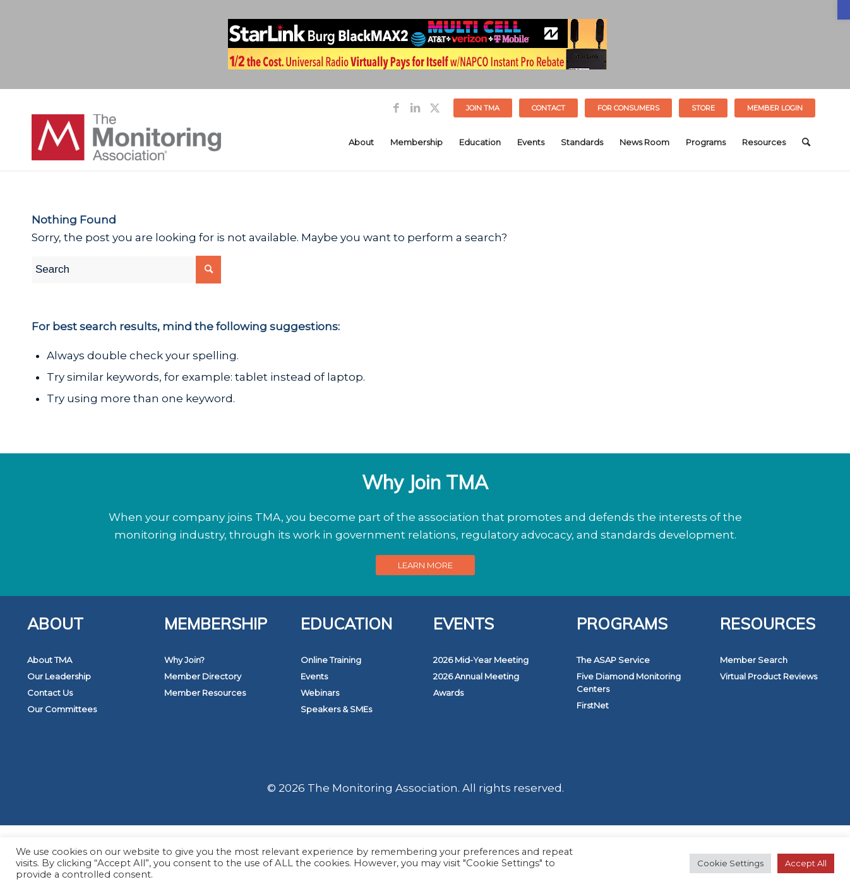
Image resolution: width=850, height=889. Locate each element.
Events (314, 676)
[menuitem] (483, 107)
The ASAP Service (613, 660)
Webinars (320, 693)
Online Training (331, 660)
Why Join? (184, 660)
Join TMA (483, 108)
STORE (703, 108)
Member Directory (202, 676)
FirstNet (593, 705)
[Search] (806, 142)
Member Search (753, 660)
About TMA (49, 660)
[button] (843, 10)
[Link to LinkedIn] (415, 107)
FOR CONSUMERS (628, 108)
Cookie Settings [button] (730, 863)
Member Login (775, 108)
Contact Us (50, 693)
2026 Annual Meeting (476, 676)
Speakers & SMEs (336, 709)
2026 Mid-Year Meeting (481, 660)
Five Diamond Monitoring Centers (629, 682)
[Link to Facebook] (396, 107)
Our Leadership (59, 676)
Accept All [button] (806, 863)
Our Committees (62, 709)
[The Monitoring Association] (126, 142)
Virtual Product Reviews (768, 676)
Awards (448, 693)
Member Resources (205, 693)
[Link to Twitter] (434, 107)
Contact (548, 108)
